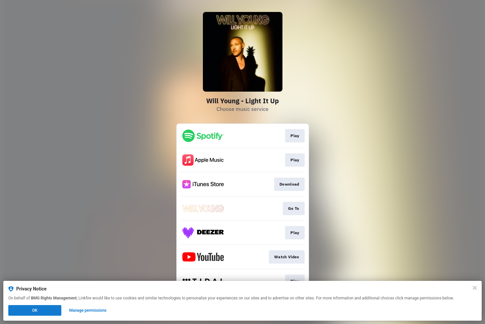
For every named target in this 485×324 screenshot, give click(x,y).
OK (34, 310)
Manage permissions (88, 310)
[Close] (474, 288)
